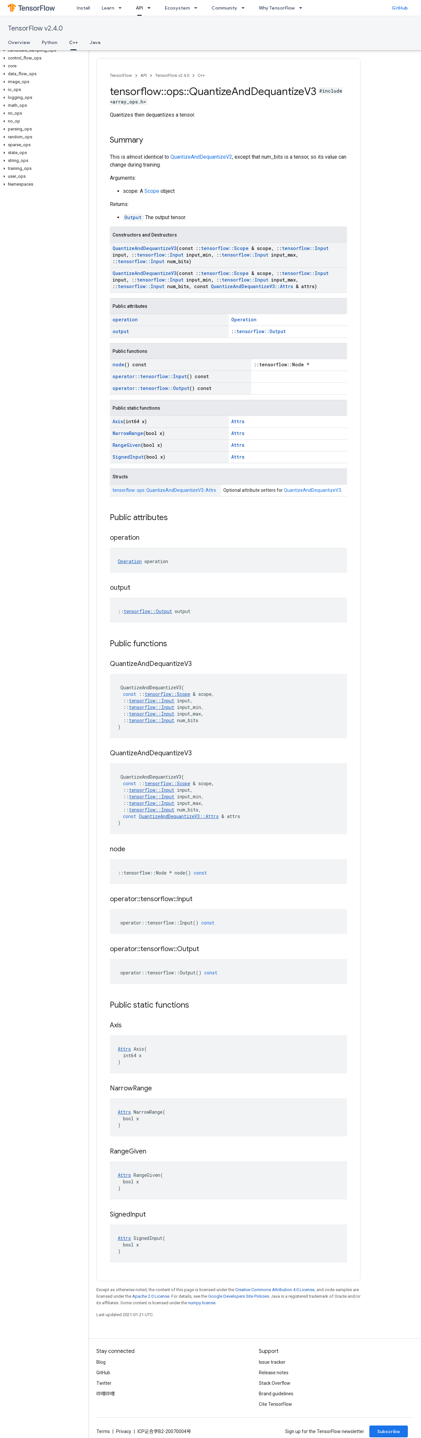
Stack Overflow (274, 1383)
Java (95, 42)
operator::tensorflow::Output (150, 388)
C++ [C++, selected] (73, 42)
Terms (103, 1431)
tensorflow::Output (261, 331)
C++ (201, 75)
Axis (117, 421)
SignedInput (128, 457)
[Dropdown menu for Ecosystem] (198, 8)
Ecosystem (177, 8)
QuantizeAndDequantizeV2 (201, 157)
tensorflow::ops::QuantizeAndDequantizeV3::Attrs (164, 490)
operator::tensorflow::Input (149, 376)
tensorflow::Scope (225, 248)
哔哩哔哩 (105, 1393)
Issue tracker (272, 1362)
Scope (151, 191)
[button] (43, 50)
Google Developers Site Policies (238, 1296)
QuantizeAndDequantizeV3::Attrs (252, 286)
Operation (244, 319)
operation (125, 319)
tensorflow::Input (305, 248)
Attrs (237, 421)
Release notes (273, 1372)
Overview (19, 42)
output (120, 331)
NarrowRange (127, 433)
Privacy (123, 1431)
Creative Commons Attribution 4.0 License (274, 1289)
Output (132, 217)
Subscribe (388, 1431)
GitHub (400, 8)
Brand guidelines (276, 1393)
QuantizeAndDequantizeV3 (144, 248)
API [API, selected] (139, 8)
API (143, 75)
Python (49, 42)
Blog (101, 1362)
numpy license (201, 1302)
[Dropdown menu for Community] (245, 8)
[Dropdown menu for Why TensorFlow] (302, 8)
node (118, 364)
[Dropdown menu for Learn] (122, 8)
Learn (108, 8)
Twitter (103, 1383)
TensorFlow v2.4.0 (35, 28)
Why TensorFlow (277, 8)
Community (224, 8)
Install (83, 8)
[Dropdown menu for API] (151, 8)
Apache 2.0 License (150, 1296)
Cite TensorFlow (275, 1404)
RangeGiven (126, 445)
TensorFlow (121, 75)
